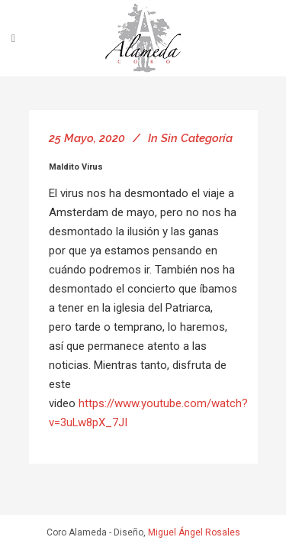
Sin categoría (197, 138)
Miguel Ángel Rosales (194, 532)
